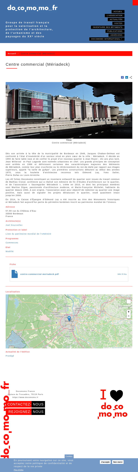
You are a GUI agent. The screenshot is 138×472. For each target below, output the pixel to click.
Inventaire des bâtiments (108, 27)
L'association (115, 15)
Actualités (116, 19)
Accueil (118, 12)
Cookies (69, 456)
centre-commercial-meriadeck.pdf (39, 274)
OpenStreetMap (117, 347)
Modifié (10, 251)
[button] (69, 318)
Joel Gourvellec (14, 225)
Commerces (12, 243)
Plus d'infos (18, 470)
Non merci (117, 462)
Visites (118, 23)
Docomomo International (107, 39)
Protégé (10, 356)
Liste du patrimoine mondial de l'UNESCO (28, 234)
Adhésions (117, 35)
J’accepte (105, 462)
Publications (115, 31)
